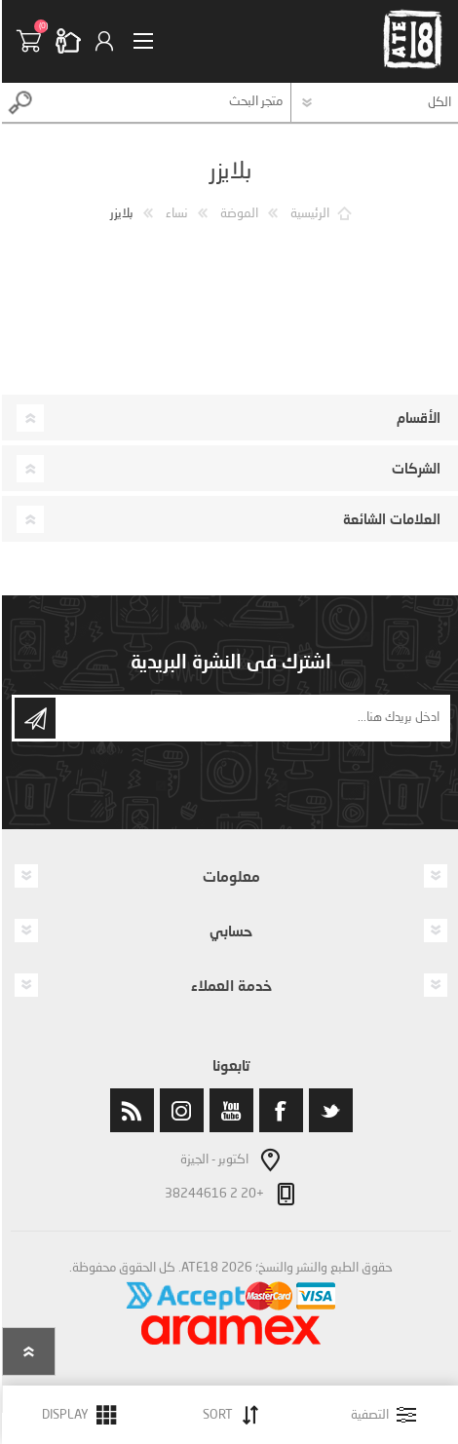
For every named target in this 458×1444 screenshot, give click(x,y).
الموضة (237, 214)
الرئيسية (307, 214)
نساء (175, 214)
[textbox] (163, 102)
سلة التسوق (34, 40)
